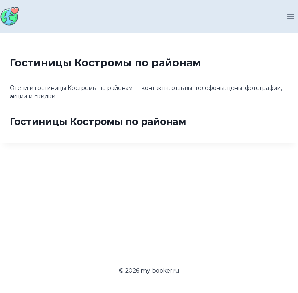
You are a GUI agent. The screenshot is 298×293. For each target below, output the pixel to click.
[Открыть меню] (290, 16)
